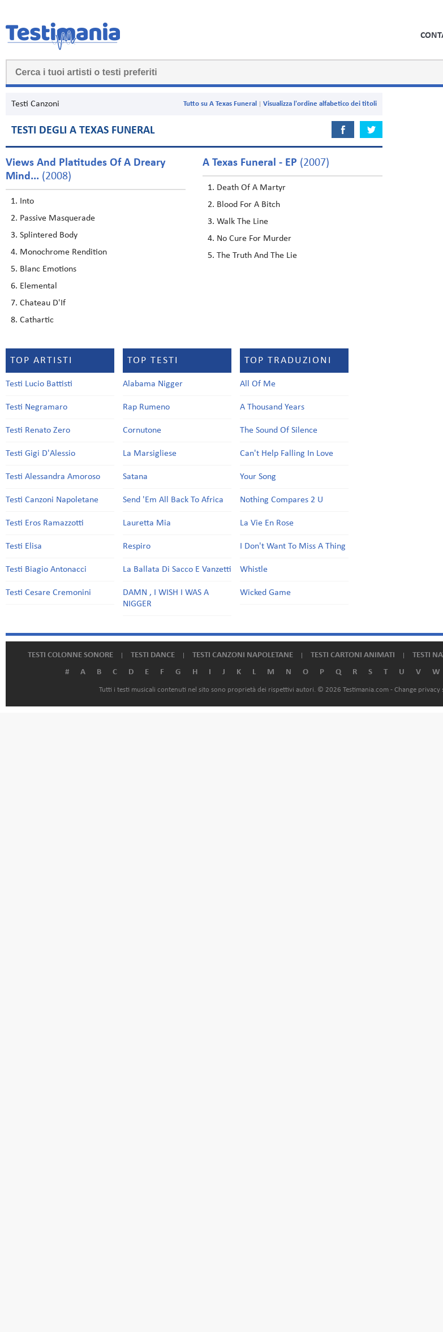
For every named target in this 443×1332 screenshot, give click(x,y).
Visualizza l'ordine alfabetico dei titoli (320, 103)
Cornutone (142, 430)
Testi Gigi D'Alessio (40, 453)
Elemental (38, 286)
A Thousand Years (272, 407)
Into (27, 201)
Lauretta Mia (147, 523)
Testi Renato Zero (38, 430)
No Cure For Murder (254, 238)
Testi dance (153, 655)
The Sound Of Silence (278, 430)
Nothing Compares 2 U (281, 500)
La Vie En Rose (267, 523)
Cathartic (37, 320)
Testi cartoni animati (353, 655)
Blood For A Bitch (248, 204)
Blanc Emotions (48, 269)
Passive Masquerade (57, 218)
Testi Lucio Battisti (39, 384)
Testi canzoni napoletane (242, 655)
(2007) (266, 163)
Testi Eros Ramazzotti (45, 523)
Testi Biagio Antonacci (46, 569)
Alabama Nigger (153, 384)
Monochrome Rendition (63, 252)
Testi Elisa (24, 546)
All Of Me (258, 384)
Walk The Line (242, 221)
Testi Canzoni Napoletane (52, 500)
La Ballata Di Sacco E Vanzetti (177, 569)
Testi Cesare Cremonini (48, 592)
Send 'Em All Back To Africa (173, 500)
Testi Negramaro (36, 407)
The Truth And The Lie (257, 255)
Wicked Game (265, 592)
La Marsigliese (150, 453)
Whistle (254, 569)
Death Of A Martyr (251, 187)
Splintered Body (49, 235)
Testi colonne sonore (70, 655)
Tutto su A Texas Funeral (220, 103)
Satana (135, 476)
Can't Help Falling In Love (286, 453)
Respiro (136, 546)
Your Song (258, 476)
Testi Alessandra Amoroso (53, 476)
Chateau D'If (43, 303)
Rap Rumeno (146, 407)
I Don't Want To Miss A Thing (293, 546)
